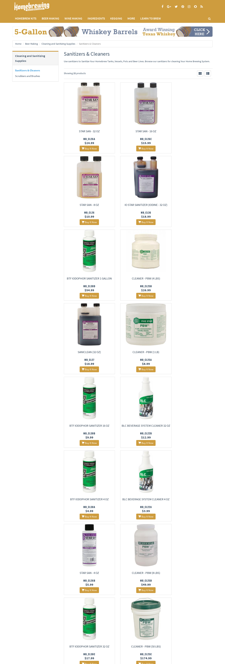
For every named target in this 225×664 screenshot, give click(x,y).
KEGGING (116, 18)
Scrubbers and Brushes (27, 76)
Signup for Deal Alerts (138, 636)
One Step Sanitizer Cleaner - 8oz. (190, 549)
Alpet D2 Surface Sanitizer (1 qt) (138, 500)
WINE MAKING (73, 18)
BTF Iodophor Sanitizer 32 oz (190, 426)
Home (18, 43)
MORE (131, 18)
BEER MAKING (50, 18)
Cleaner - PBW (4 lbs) (189, 205)
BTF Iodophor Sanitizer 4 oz (138, 352)
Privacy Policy (18, 634)
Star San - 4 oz (87, 426)
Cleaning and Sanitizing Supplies (58, 43)
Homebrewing (37, 6)
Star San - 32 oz (86, 131)
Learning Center (88, 634)
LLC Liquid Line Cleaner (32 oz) (189, 500)
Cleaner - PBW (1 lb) (138, 278)
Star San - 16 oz (138, 131)
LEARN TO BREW (150, 18)
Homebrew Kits (25, 18)
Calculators (86, 643)
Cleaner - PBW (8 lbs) (138, 426)
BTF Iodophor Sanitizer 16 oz (190, 278)
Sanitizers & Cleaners (27, 70)
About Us (54, 625)
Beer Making (31, 43)
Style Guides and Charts (92, 638)
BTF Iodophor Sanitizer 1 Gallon (138, 205)
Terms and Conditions (22, 638)
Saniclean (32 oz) (86, 278)
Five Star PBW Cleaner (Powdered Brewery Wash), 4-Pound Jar (138, 577)
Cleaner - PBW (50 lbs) (87, 500)
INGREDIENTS (96, 18)
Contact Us (52, 634)
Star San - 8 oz (189, 131)
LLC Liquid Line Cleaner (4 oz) (87, 573)
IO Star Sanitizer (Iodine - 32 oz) (86, 205)
